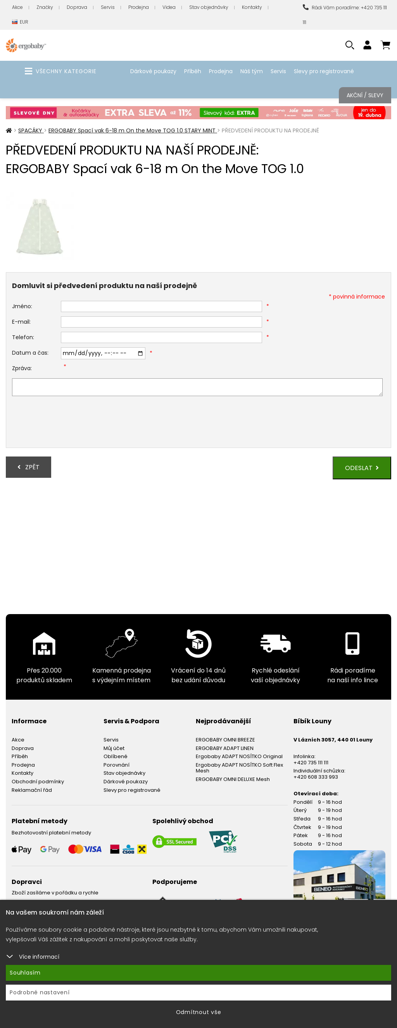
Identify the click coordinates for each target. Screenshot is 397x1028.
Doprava (77, 7)
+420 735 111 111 (310, 762)
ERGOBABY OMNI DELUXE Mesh (233, 779)
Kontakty (252, 7)
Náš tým (251, 71)
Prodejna (138, 7)
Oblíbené (116, 756)
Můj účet (114, 748)
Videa (169, 7)
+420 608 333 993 (315, 777)
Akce (17, 7)
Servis (108, 7)
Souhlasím (25, 973)
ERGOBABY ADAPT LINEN (225, 748)
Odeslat (362, 467)
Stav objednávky (208, 7)
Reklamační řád (32, 790)
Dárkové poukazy (153, 71)
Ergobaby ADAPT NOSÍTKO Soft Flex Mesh (239, 768)
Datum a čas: (30, 353)
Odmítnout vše (198, 1012)
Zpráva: (22, 368)
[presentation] (71, 423)
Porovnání (116, 765)
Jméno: (22, 306)
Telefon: (23, 337)
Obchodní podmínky (38, 781)
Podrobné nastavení (40, 992)
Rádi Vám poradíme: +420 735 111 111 (345, 15)
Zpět (28, 467)
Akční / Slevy (365, 95)
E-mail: (21, 322)
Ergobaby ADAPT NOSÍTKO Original (239, 756)
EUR (20, 22)
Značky (44, 7)
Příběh (192, 71)
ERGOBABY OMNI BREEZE (225, 739)
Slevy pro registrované (324, 71)
